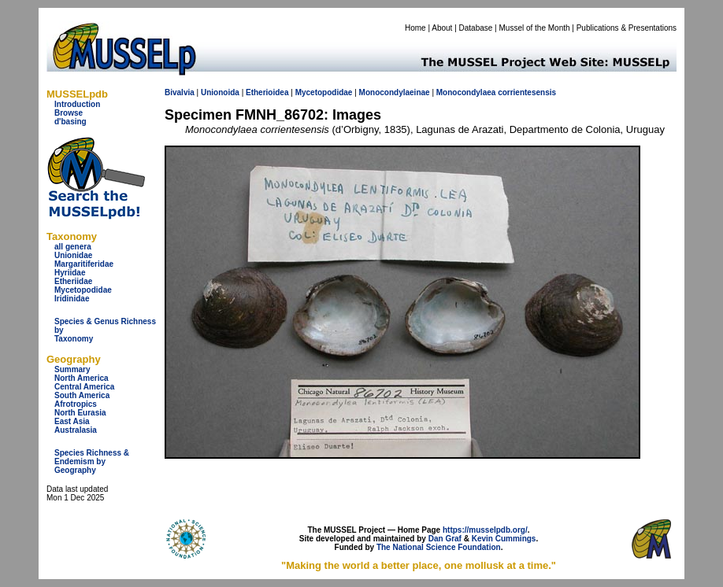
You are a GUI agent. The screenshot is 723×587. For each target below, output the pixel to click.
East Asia (72, 421)
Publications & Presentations (627, 28)
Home (415, 28)
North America (81, 378)
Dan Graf (445, 538)
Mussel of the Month (534, 28)
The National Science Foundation (438, 547)
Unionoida (220, 92)
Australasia (75, 430)
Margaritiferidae (83, 264)
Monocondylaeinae (394, 92)
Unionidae (73, 255)
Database (476, 28)
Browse (68, 113)
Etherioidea (267, 92)
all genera (72, 246)
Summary (72, 369)
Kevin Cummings (504, 538)
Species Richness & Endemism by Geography (91, 461)
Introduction (77, 104)
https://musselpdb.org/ (485, 530)
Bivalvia (180, 92)
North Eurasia (80, 412)
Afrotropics (75, 404)
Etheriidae (73, 281)
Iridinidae (71, 298)
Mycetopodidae (83, 290)
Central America (84, 386)
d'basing (70, 121)
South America (81, 395)
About (442, 28)
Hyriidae (69, 272)
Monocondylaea (466, 92)
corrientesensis (527, 92)
